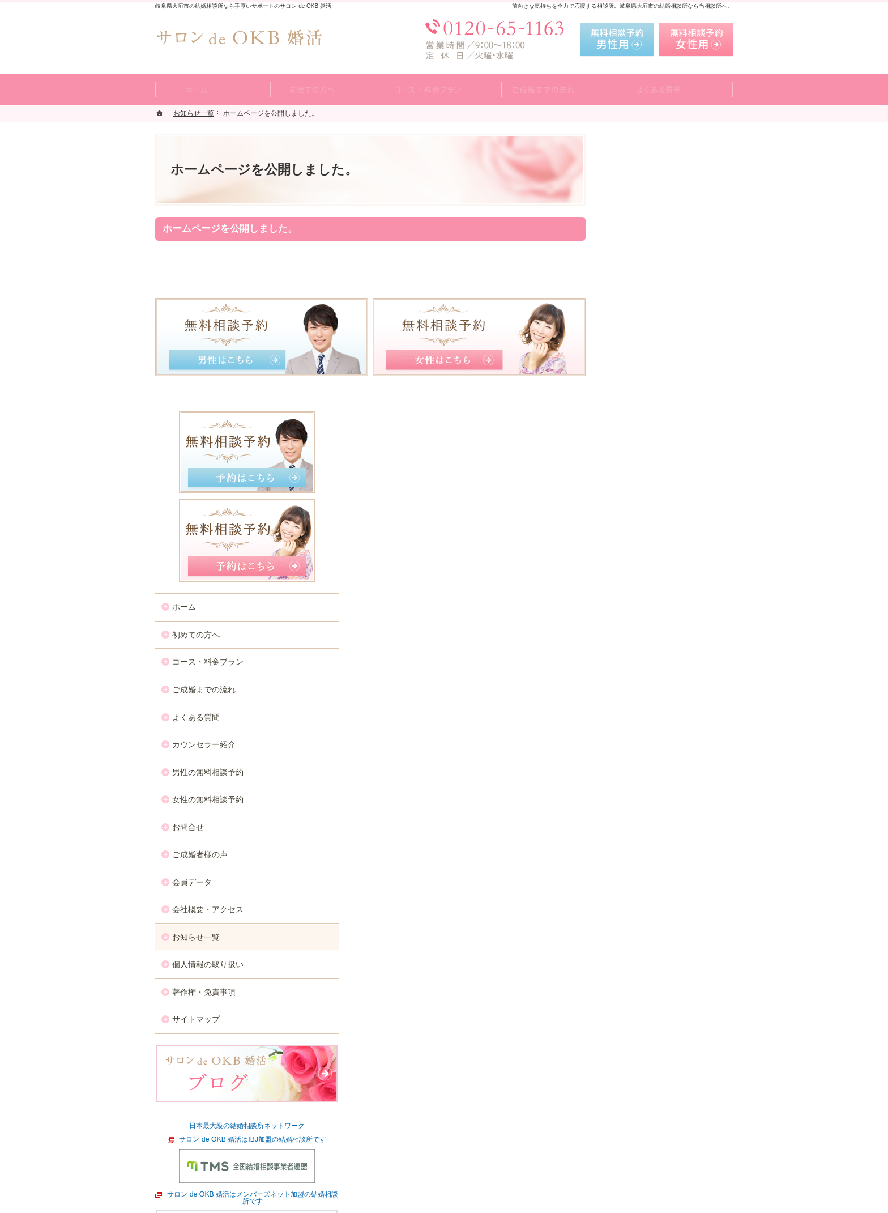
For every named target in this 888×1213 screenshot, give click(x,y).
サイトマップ (637, 742)
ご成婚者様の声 (641, 577)
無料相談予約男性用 (617, 40)
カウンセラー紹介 (645, 467)
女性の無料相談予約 (649, 522)
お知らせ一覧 (637, 659)
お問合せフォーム (654, 1156)
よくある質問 (637, 439)
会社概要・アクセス (649, 632)
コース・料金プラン (649, 384)
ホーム (626, 329)
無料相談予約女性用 (696, 40)
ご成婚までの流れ (645, 412)
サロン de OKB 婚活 (315, 1202)
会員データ (634, 604)
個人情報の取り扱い (649, 687)
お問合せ (630, 549)
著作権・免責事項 (645, 714)
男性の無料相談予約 (649, 494)
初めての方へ (637, 357)
